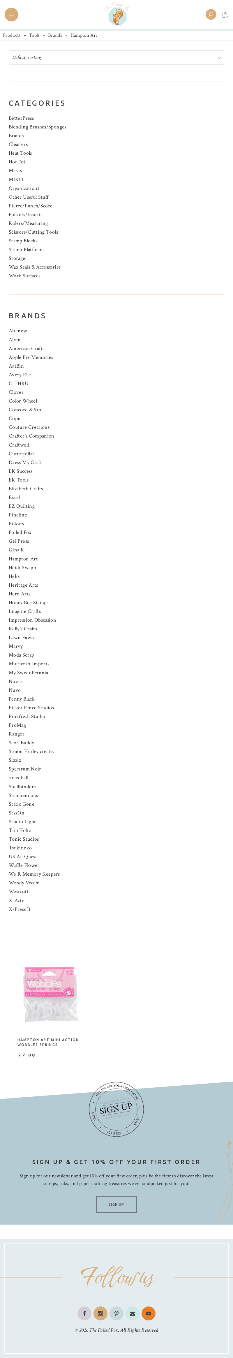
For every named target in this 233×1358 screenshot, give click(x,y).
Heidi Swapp (22, 567)
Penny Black (22, 699)
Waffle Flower (24, 865)
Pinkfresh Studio (27, 716)
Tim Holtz (20, 830)
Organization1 (24, 188)
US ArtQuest (23, 856)
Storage (17, 258)
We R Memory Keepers (34, 874)
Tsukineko (20, 847)
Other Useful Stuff (28, 197)
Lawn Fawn (21, 637)
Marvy (16, 646)
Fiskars (16, 523)
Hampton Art (23, 558)
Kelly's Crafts (23, 628)
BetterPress (21, 118)
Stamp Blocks (23, 240)
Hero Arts (19, 593)
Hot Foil (18, 161)
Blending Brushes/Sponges (37, 127)
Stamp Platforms (26, 249)
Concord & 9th (25, 409)
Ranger (16, 734)
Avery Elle (20, 374)
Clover (16, 392)
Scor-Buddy (21, 742)
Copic (15, 418)
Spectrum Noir (25, 769)
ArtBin (16, 366)
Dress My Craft (25, 462)
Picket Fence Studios (31, 707)
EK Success (21, 471)
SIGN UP (116, 1204)
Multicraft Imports (29, 663)
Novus (16, 681)
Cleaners (18, 144)
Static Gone (21, 804)
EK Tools (19, 480)
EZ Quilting (22, 506)
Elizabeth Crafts (26, 488)
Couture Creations (29, 427)
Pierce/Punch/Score (30, 205)
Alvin (15, 339)
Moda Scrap (21, 655)
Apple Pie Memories (31, 357)
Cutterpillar (21, 453)
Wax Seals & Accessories (35, 267)
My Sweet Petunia (28, 672)
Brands (55, 35)
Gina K (16, 549)
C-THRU (19, 383)
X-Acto (16, 900)
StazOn (16, 812)
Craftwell (19, 445)
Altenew (18, 330)
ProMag (17, 725)
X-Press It (20, 909)
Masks (15, 170)
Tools (34, 35)
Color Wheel (23, 401)
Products (12, 35)
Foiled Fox (20, 532)
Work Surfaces (24, 275)
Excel (14, 497)
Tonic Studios (24, 839)
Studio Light (22, 821)
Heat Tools (20, 153)
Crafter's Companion (31, 436)
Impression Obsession (32, 620)
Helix (14, 576)
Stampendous (23, 795)
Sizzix (15, 760)
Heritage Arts (23, 585)
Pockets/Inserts (25, 214)
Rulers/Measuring (28, 223)
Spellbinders (22, 786)
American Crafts (26, 348)
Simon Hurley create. (31, 751)
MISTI (16, 179)
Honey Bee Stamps (29, 602)
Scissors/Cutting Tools (33, 232)
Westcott (19, 891)
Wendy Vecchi (24, 882)
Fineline (18, 515)
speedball (18, 777)
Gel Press (19, 541)
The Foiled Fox (103, 1330)
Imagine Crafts (25, 611)
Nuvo (15, 690)
